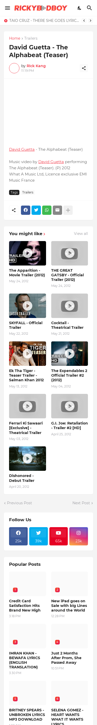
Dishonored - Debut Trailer (21, 478)
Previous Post (19, 503)
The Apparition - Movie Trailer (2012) (27, 272)
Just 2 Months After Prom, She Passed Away (66, 658)
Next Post (81, 503)
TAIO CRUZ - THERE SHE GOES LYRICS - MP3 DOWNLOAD (44, 20)
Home (14, 39)
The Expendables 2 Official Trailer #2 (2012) (69, 375)
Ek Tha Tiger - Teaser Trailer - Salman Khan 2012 (26, 375)
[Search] (90, 8)
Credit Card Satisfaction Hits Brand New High (25, 606)
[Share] (84, 68)
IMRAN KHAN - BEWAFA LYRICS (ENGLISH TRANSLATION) (24, 660)
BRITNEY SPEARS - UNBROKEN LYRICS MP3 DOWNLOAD (27, 715)
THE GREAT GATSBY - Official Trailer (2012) (67, 275)
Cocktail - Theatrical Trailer (67, 325)
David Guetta (22, 149)
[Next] (90, 20)
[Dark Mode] (79, 8)
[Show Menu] (7, 8)
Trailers (31, 39)
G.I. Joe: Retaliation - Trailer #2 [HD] (69, 425)
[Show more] (68, 210)
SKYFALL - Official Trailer (25, 325)
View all (81, 233)
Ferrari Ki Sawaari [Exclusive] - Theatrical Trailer (26, 428)
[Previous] (84, 20)
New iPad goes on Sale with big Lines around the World (69, 606)
